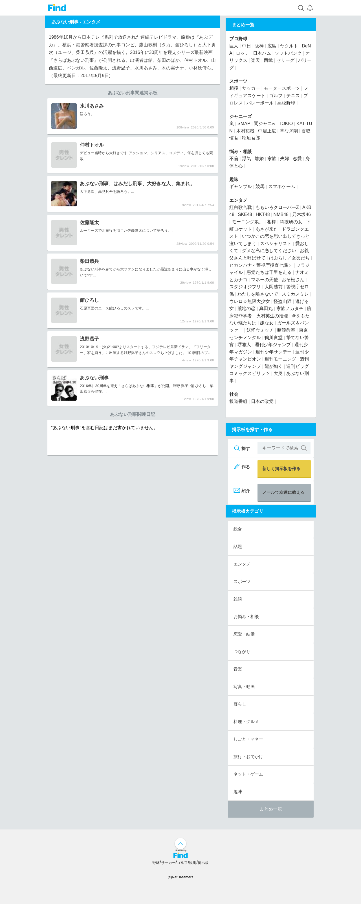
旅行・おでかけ (248, 756)
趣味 (233, 179)
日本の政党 (262, 401)
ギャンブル (240, 186)
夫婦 (284, 158)
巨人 (233, 45)
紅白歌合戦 (240, 207)
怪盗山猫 (283, 301)
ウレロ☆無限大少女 (249, 301)
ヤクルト (289, 45)
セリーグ (285, 60)
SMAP (243, 123)
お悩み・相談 (246, 616)
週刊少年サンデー (274, 352)
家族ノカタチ (289, 308)
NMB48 (281, 214)
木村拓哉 (245, 130)
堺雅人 (244, 344)
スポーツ (238, 81)
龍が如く (274, 366)
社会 (233, 394)
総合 (238, 529)
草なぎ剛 (289, 130)
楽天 (255, 60)
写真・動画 (244, 686)
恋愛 (297, 158)
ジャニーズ (240, 116)
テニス (293, 95)
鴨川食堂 (274, 337)
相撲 (233, 88)
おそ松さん (293, 279)
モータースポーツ (282, 88)
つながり (242, 651)
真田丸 (266, 308)
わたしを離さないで (257, 294)
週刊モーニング (280, 359)
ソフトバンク (288, 53)
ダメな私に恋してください (269, 250)
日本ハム (262, 53)
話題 (238, 546)
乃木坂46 (301, 214)
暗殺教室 (286, 330)
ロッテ (242, 53)
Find (57, 8)
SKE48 (245, 214)
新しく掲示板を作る (281, 468)
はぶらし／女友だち (289, 258)
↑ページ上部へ (180, 843)
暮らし (240, 704)
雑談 (238, 599)
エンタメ (91, 21)
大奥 (278, 373)
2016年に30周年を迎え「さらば (106, 386)
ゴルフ (276, 95)
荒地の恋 (246, 308)
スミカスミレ (295, 294)
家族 (271, 158)
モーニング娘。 (247, 221)
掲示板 (203, 863)
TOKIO (286, 123)
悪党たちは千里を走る (269, 272)
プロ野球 (238, 38)
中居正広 (267, 130)
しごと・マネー (248, 739)
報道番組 (238, 401)
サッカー (251, 88)
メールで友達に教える (283, 492)
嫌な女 (267, 322)
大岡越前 (274, 286)
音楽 (238, 669)
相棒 (271, 221)
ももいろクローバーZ (277, 207)
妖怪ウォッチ (260, 330)
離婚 (259, 158)
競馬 (260, 186)
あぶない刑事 (91, 269)
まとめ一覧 (270, 809)
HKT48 (263, 214)
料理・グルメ (246, 721)
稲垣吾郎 (251, 138)
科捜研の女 (291, 221)
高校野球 (286, 103)
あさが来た (267, 229)
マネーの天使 (264, 279)
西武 (268, 60)
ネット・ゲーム (248, 774)
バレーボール (260, 103)
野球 (156, 863)
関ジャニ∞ (264, 123)
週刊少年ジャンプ (273, 344)
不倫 (233, 158)
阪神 (259, 45)
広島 (271, 45)
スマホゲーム (281, 186)
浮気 (246, 158)
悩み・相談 (240, 151)
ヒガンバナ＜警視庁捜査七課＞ (260, 265)
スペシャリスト (276, 243)
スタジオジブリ (245, 286)
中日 (246, 45)
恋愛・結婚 (244, 634)
